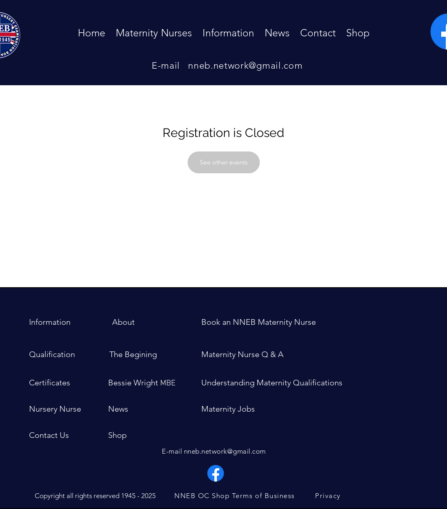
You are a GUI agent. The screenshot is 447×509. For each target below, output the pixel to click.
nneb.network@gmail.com (245, 65)
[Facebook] (216, 473)
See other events (224, 162)
